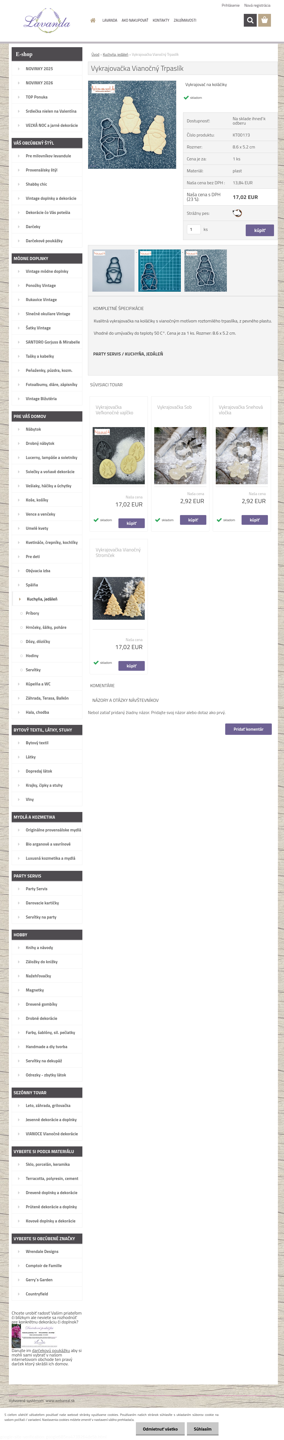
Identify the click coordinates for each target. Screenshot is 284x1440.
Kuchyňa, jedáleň (115, 54)
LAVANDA (110, 20)
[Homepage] (92, 20)
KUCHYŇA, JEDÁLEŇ (144, 353)
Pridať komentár (248, 729)
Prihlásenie (231, 5)
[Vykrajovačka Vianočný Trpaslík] (132, 83)
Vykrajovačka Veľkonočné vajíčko (114, 409)
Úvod (95, 54)
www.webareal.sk (60, 1400)
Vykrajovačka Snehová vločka (241, 409)
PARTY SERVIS (107, 353)
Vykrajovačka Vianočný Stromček (118, 552)
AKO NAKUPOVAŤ (135, 20)
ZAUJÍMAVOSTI (185, 20)
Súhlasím (203, 1429)
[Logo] (47, 20)
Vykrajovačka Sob (174, 407)
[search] (250, 20)
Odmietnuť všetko (160, 1429)
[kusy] (194, 229)
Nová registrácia (257, 5)
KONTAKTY (161, 20)
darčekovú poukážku (51, 1350)
